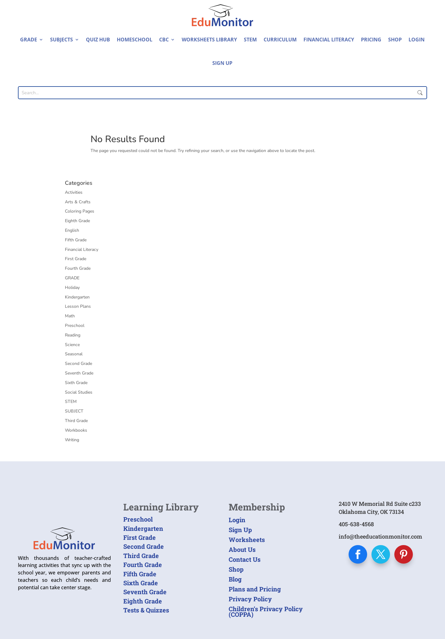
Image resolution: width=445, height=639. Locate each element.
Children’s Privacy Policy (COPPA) (266, 611)
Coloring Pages (79, 211)
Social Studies (78, 392)
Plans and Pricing (255, 589)
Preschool (74, 325)
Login (417, 39)
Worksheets (247, 539)
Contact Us (245, 559)
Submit (420, 92)
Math (70, 316)
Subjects (61, 39)
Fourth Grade (78, 268)
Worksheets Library (209, 39)
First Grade (75, 259)
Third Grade (76, 421)
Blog (235, 579)
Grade (28, 39)
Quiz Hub (98, 39)
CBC (164, 39)
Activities (74, 192)
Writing (72, 440)
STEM (250, 39)
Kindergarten (77, 297)
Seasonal (74, 354)
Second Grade (78, 363)
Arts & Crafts (78, 202)
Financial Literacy (328, 39)
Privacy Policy (250, 599)
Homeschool (134, 39)
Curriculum (280, 39)
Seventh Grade (79, 373)
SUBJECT (74, 411)
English (72, 230)
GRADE (72, 278)
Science (72, 345)
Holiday (72, 287)
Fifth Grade (76, 240)
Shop (395, 39)
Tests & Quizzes (146, 610)
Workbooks (76, 430)
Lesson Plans (78, 306)
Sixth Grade (76, 383)
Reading (72, 335)
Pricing (371, 39)
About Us (242, 549)
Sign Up (222, 63)
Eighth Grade (77, 221)
